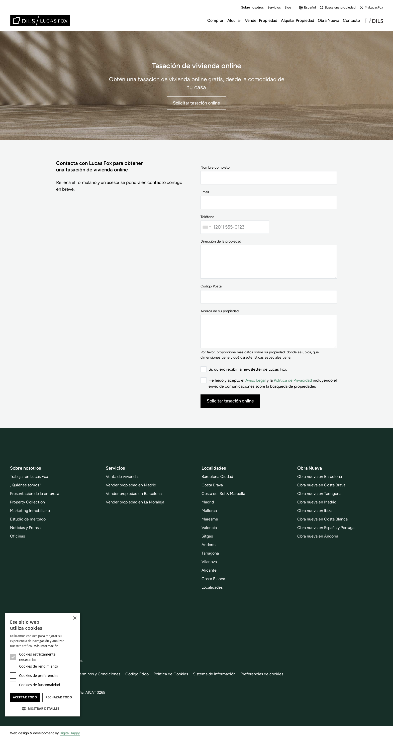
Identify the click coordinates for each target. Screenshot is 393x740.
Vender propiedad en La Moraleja (135, 502)
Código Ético (137, 674)
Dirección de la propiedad (221, 241)
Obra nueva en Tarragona (319, 493)
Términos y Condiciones (98, 674)
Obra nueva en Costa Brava (321, 485)
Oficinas (17, 536)
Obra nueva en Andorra (317, 536)
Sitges (207, 536)
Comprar (215, 20)
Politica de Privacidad (293, 380)
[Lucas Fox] (40, 20)
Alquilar (234, 20)
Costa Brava (212, 485)
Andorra (209, 544)
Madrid (208, 502)
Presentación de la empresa (34, 493)
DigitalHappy (70, 733)
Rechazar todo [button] (58, 697)
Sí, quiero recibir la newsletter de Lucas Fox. (248, 369)
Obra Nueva (328, 20)
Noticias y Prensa (25, 527)
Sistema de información (214, 674)
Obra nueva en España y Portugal (326, 527)
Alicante (209, 570)
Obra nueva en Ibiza (314, 510)
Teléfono (207, 217)
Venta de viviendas (122, 476)
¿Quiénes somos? (25, 485)
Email (205, 192)
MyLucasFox (371, 8)
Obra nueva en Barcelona (319, 476)
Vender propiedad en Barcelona (134, 493)
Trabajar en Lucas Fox (29, 476)
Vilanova (209, 561)
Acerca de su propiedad (220, 311)
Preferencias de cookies (262, 674)
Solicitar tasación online (196, 103)
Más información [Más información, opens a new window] (46, 646)
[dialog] (42, 664)
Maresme (210, 519)
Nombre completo (215, 167)
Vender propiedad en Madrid (131, 485)
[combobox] (206, 227)
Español (307, 8)
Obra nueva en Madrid (316, 502)
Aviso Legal (255, 380)
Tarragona (210, 553)
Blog (287, 7)
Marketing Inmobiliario (30, 510)
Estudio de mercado (28, 519)
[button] (42, 708)
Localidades (212, 587)
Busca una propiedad (338, 8)
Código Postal (211, 286)
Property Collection (27, 502)
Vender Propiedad (261, 20)
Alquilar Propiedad (297, 20)
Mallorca (209, 510)
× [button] (74, 618)
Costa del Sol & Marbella (223, 493)
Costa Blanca (213, 578)
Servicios (274, 7)
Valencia (209, 527)
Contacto (351, 20)
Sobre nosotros (252, 7)
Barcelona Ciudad (217, 476)
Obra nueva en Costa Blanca (322, 519)
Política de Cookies (171, 674)
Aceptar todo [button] (25, 697)
